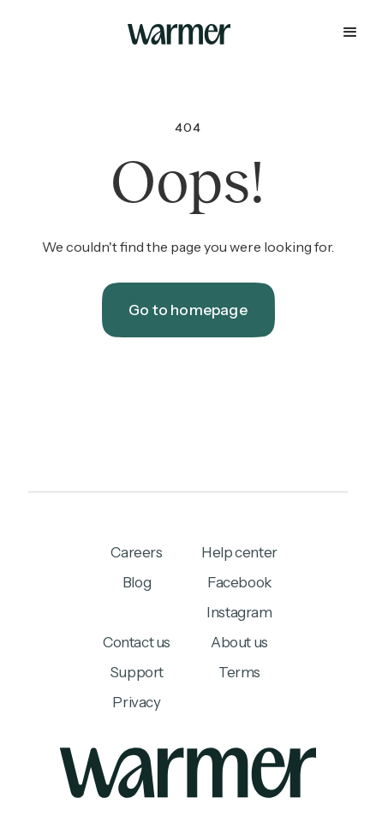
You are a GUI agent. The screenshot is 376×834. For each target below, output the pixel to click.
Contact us (136, 642)
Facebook (239, 582)
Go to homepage (188, 310)
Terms (239, 672)
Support (137, 672)
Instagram (239, 612)
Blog (136, 582)
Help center (239, 552)
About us (239, 642)
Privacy (136, 702)
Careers (136, 552)
